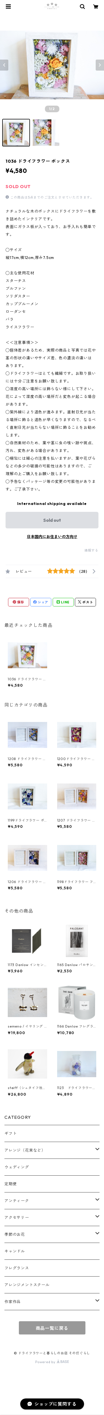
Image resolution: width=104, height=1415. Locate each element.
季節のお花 (14, 1234)
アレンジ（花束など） (24, 1150)
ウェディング (16, 1167)
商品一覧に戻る (52, 1328)
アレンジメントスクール (27, 1284)
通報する (91, 550)
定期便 (10, 1183)
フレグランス (16, 1268)
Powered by (52, 1362)
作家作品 (12, 1301)
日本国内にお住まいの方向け (52, 536)
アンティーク (16, 1200)
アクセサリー (16, 1217)
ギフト (10, 1133)
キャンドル (14, 1251)
